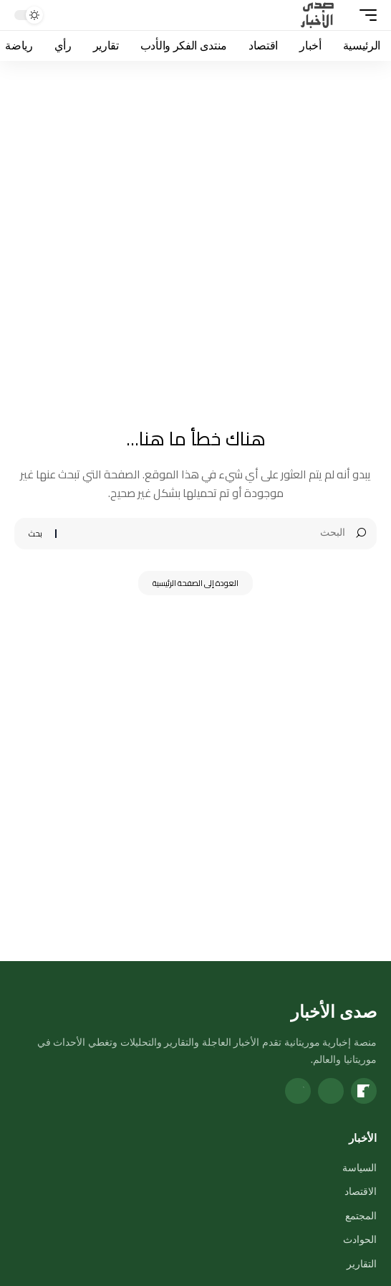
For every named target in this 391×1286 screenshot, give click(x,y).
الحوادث (360, 1239)
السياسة (359, 1167)
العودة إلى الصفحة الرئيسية (195, 583)
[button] (364, 15)
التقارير (362, 1263)
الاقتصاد (360, 1191)
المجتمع (361, 1215)
